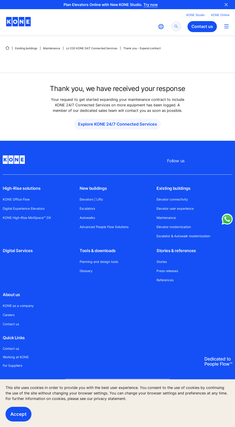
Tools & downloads (98, 250)
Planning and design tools (99, 262)
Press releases (167, 271)
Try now (150, 4)
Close (226, 4)
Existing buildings (26, 48)
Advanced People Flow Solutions (104, 227)
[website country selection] (161, 26)
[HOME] (7, 48)
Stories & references (176, 250)
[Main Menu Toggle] (226, 26)
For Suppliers (12, 365)
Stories (162, 262)
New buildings (93, 188)
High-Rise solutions (21, 188)
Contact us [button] (202, 26)
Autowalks (87, 218)
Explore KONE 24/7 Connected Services (117, 124)
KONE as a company (18, 306)
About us (11, 294)
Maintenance (51, 48)
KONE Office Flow (16, 199)
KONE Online (220, 15)
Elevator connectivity (172, 199)
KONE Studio (195, 15)
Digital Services (18, 250)
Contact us (11, 324)
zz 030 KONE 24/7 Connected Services (91, 48)
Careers (8, 315)
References (165, 280)
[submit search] (176, 26)
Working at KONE (16, 357)
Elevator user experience (175, 208)
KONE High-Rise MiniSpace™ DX (27, 218)
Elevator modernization (174, 227)
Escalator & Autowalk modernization (183, 236)
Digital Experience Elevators (24, 208)
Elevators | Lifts (91, 199)
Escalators (87, 208)
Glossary (86, 271)
